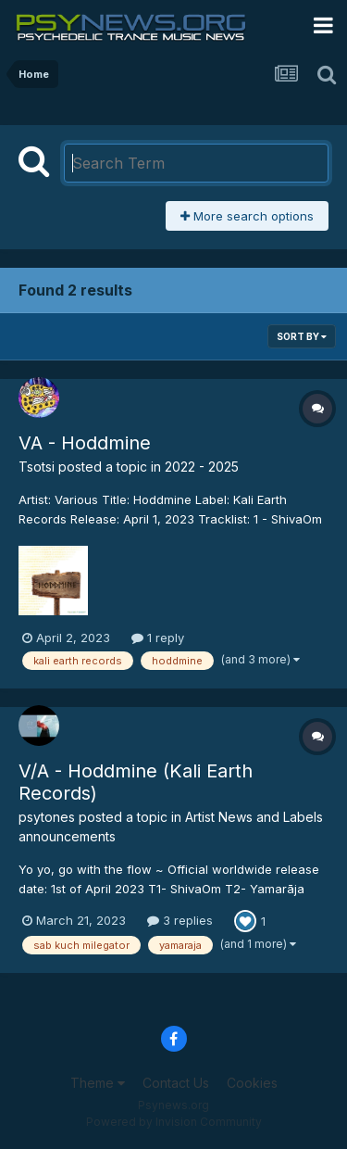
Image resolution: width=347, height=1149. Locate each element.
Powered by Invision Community (174, 1122)
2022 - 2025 (202, 466)
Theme (97, 1083)
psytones (47, 817)
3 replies (180, 920)
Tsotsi (37, 466)
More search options (247, 215)
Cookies (252, 1083)
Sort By (302, 336)
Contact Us (176, 1083)
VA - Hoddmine (85, 443)
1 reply (157, 637)
